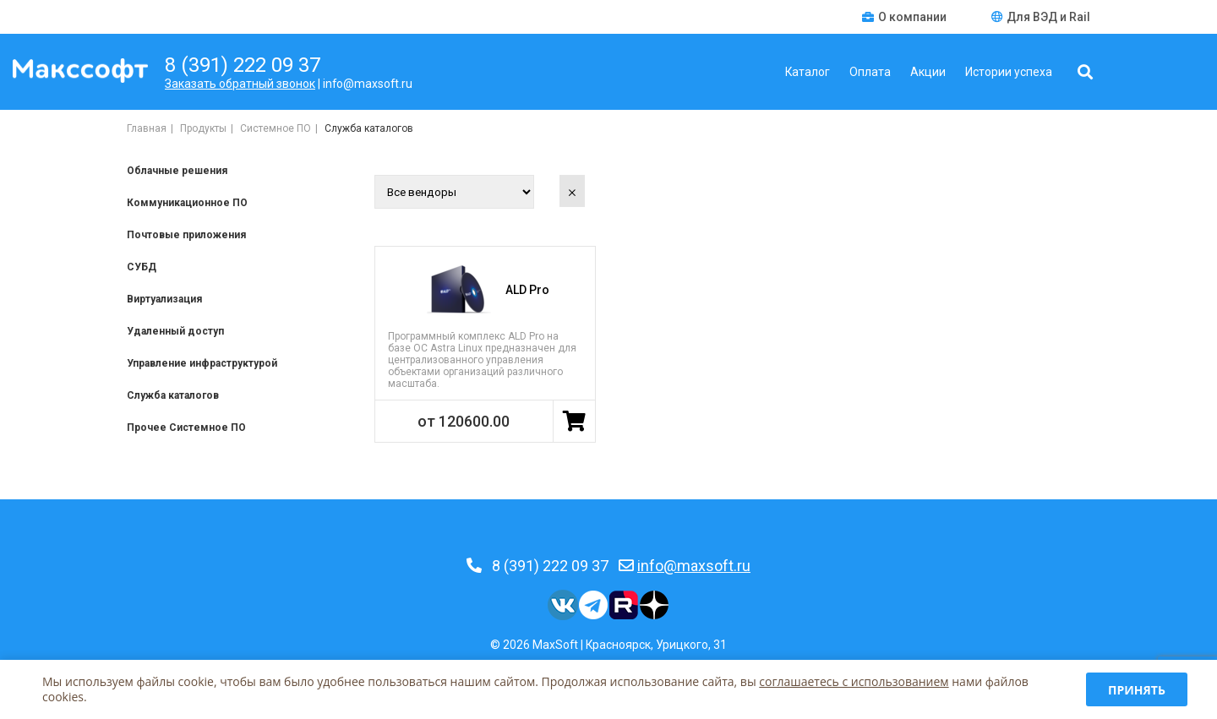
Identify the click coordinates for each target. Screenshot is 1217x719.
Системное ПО (275, 128)
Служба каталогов (173, 395)
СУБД (141, 267)
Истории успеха (1008, 72)
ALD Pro (527, 290)
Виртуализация (164, 299)
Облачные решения (177, 171)
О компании (905, 17)
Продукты (203, 128)
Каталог (807, 72)
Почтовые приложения (186, 235)
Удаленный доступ (175, 331)
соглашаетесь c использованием (853, 681)
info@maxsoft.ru (693, 566)
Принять (1136, 690)
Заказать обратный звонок (240, 83)
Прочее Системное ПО (186, 427)
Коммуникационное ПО (187, 203)
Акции (928, 72)
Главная (146, 128)
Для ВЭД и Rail (1040, 17)
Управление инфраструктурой (202, 363)
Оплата (870, 72)
